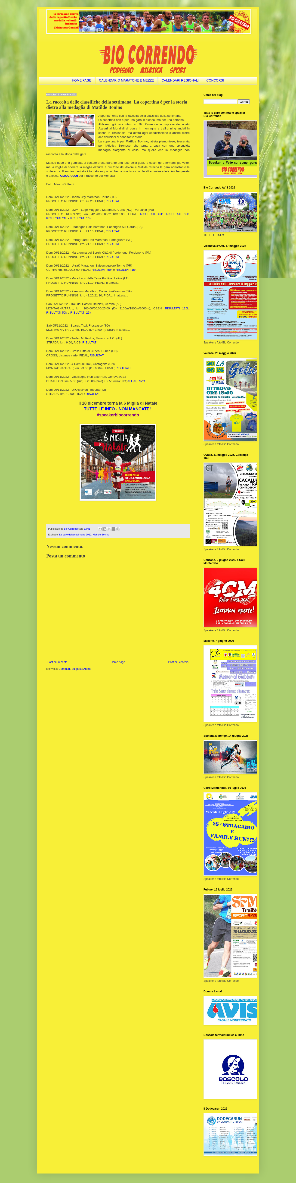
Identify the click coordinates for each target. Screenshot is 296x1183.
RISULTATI (112, 201)
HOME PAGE (81, 80)
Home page (118, 662)
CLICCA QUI (69, 175)
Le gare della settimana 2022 (75, 534)
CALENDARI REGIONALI (180, 80)
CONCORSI (215, 80)
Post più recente (57, 662)
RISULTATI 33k (177, 214)
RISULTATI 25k (80, 312)
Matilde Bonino (101, 534)
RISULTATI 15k (126, 269)
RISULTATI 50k (102, 269)
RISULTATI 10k (80, 218)
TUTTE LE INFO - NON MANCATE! (117, 409)
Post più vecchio (178, 662)
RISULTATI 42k (151, 214)
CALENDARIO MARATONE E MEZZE (126, 80)
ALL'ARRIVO (136, 381)
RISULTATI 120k (177, 308)
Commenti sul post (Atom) (75, 668)
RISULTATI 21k (56, 218)
